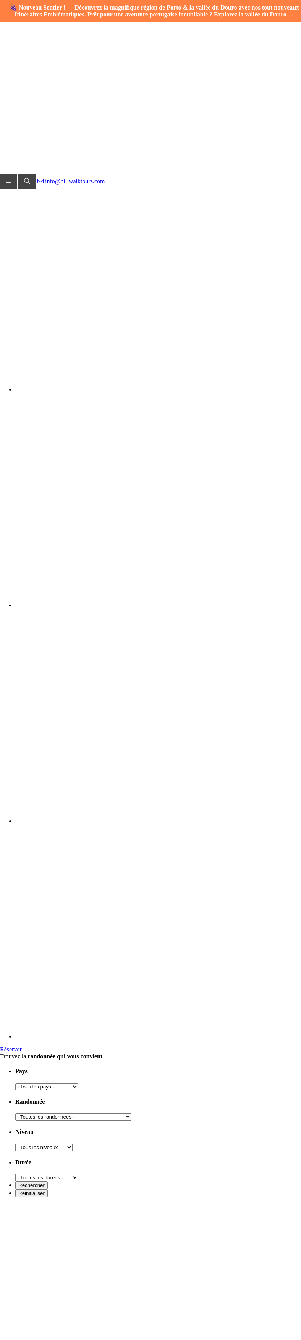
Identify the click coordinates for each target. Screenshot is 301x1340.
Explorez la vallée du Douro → (254, 14)
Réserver (11, 1049)
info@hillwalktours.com (71, 181)
